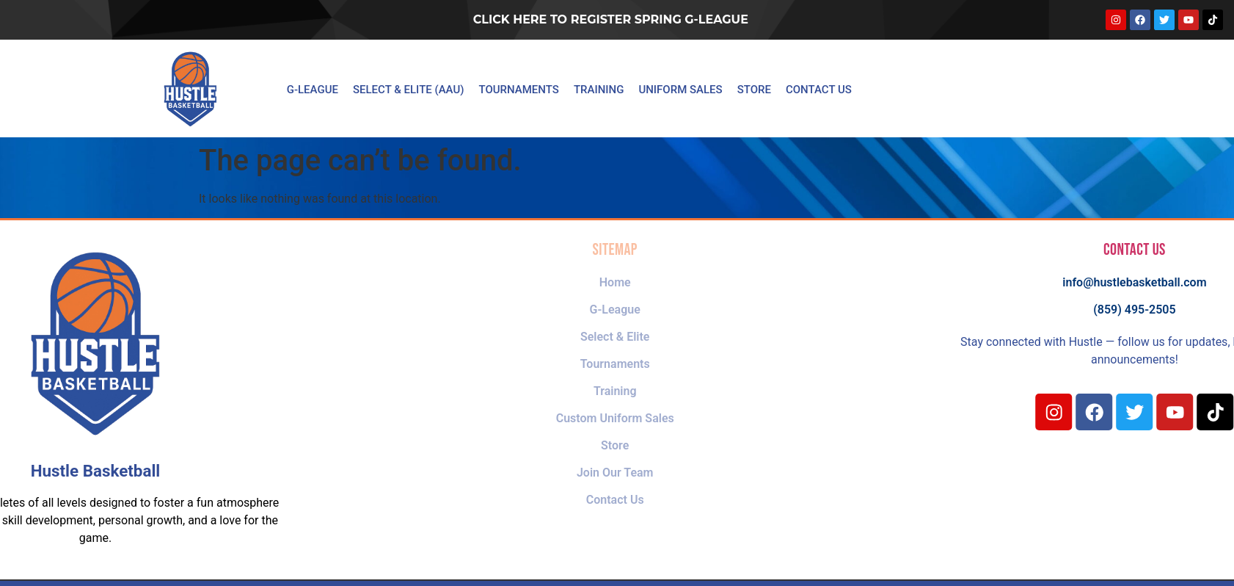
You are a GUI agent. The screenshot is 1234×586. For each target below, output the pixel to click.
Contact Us (819, 89)
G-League (312, 89)
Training (599, 89)
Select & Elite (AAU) (408, 89)
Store (754, 89)
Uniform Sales (680, 89)
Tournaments (519, 89)
